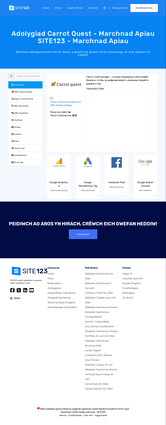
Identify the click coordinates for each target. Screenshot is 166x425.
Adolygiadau (54, 288)
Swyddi (131, 283)
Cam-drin (88, 415)
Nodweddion (54, 283)
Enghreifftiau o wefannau (61, 292)
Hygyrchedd (101, 415)
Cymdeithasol (18, 155)
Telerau (63, 415)
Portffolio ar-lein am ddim (100, 336)
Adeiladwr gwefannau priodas (101, 331)
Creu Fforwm (92, 360)
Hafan (46, 8)
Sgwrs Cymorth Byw (22, 99)
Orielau (16, 127)
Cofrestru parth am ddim (99, 292)
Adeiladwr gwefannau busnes (101, 307)
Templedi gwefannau (59, 297)
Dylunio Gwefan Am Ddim (99, 388)
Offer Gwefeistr (20, 113)
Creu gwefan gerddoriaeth (99, 326)
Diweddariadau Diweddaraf (62, 307)
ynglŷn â (127, 273)
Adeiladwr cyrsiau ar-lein (99, 364)
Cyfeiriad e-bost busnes (98, 355)
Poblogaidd (17, 85)
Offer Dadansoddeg (21, 92)
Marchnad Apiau (61, 302)
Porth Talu (17, 162)
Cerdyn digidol (93, 350)
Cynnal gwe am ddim (96, 384)
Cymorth (93, 8)
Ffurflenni (16, 120)
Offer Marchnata (20, 106)
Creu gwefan (83, 234)
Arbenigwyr (128, 292)
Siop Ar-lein (18, 148)
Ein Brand (127, 297)
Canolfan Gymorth (132, 278)
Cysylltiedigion (130, 288)
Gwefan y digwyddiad (97, 321)
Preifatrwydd (75, 415)
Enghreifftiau (75, 8)
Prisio (58, 8)
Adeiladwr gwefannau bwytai (101, 369)
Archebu (16, 134)
